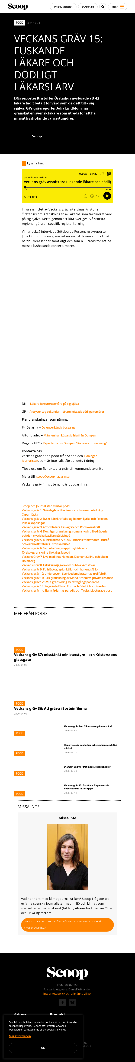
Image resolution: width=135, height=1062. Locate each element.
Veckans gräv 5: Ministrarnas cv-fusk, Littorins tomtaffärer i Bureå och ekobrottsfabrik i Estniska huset (65, 542)
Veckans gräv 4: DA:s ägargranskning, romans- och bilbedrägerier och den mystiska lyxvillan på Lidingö (65, 534)
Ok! (43, 1048)
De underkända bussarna (58, 427)
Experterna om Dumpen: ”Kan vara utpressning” (75, 443)
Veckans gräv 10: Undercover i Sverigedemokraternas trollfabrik (64, 574)
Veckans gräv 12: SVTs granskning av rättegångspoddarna (60, 582)
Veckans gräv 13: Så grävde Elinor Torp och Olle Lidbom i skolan (64, 586)
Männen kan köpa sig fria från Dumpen (70, 435)
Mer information (20, 1036)
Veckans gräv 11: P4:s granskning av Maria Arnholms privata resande (67, 578)
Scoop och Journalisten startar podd (45, 506)
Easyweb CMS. (83, 1046)
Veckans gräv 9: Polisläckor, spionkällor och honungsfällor (60, 569)
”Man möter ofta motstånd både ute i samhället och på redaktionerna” (63, 925)
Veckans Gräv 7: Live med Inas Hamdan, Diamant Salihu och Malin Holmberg (65, 559)
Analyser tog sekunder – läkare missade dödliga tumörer (67, 412)
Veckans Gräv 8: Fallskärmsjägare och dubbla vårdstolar (58, 565)
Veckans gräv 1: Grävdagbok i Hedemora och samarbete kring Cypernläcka (62, 512)
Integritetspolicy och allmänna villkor (67, 994)
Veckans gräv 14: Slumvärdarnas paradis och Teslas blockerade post (67, 590)
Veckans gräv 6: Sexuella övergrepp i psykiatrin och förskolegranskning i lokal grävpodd (55, 550)
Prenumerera (61, 6)
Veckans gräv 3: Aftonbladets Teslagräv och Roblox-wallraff (61, 527)
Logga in (86, 6)
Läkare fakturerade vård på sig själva (54, 404)
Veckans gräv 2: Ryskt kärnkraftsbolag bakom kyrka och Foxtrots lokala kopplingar (65, 521)
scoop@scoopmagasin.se (52, 477)
